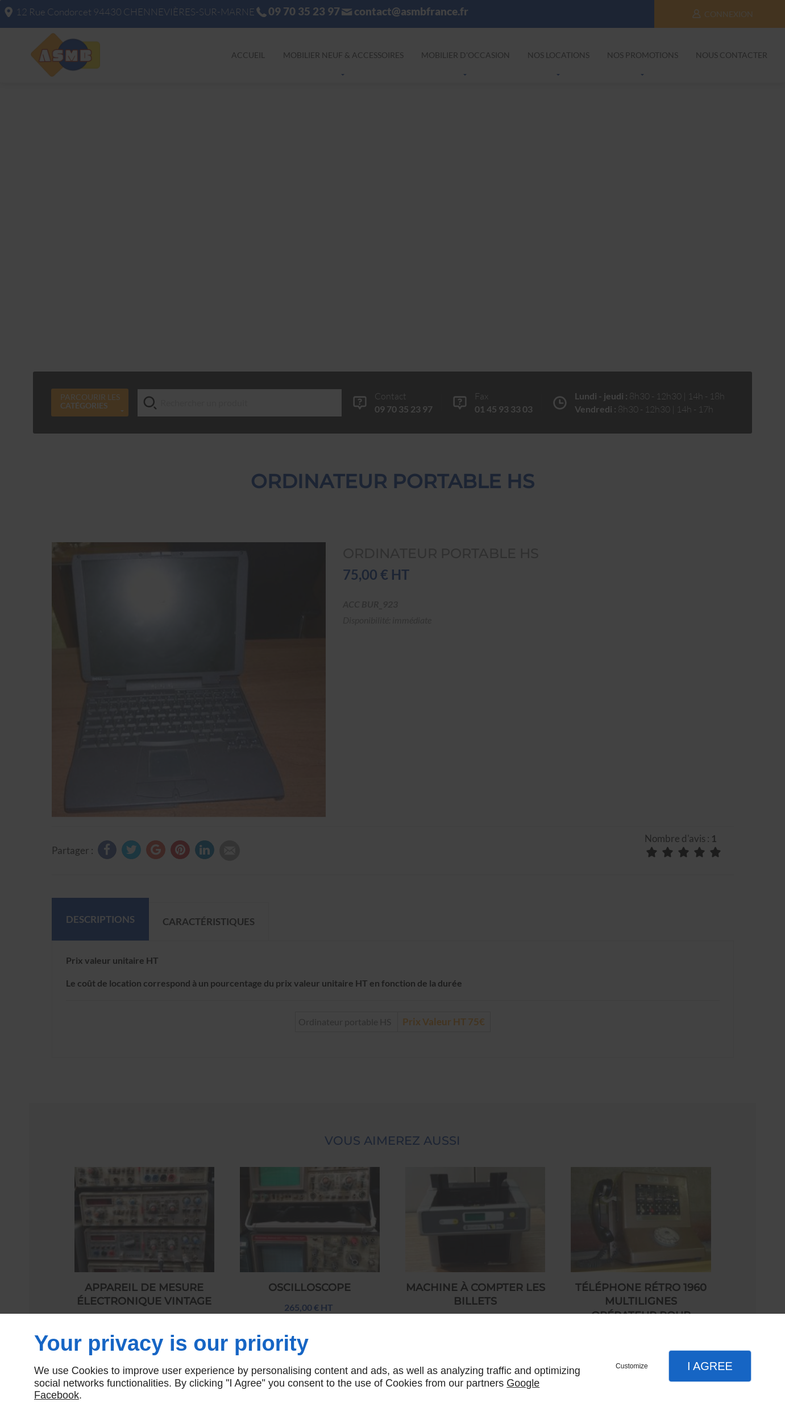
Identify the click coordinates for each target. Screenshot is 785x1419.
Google (522, 1383)
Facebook (56, 1395)
